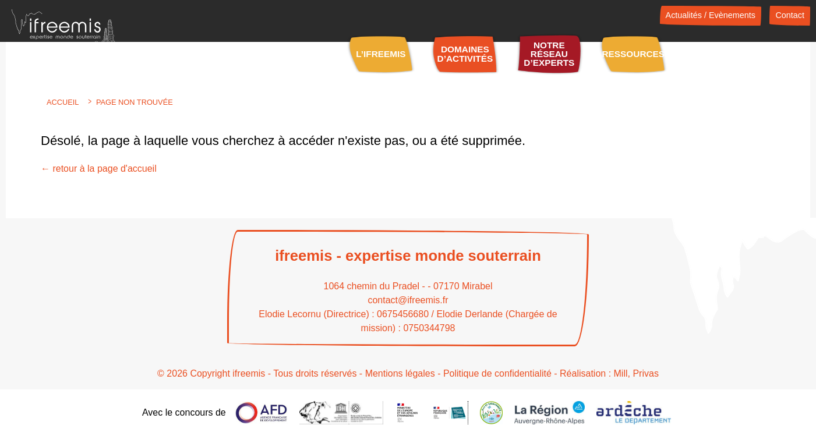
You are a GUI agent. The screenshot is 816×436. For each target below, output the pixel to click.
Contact (789, 15)
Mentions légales (400, 373)
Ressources (633, 53)
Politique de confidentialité (497, 373)
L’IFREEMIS (380, 53)
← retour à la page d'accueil (99, 168)
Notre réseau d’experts (549, 54)
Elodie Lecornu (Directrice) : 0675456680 (344, 314)
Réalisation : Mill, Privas (609, 373)
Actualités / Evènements (710, 15)
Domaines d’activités (465, 54)
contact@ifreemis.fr (408, 300)
